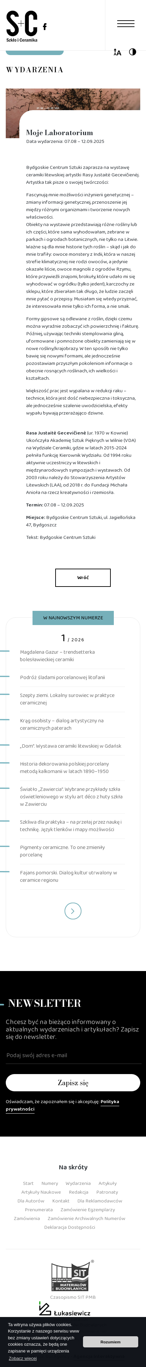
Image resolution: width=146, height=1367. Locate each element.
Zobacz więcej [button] (23, 1358)
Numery (49, 1183)
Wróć (83, 578)
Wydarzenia (78, 1183)
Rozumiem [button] (111, 1342)
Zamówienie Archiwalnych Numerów (86, 1219)
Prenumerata (39, 1210)
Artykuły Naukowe (41, 1192)
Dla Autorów (30, 1201)
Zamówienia (27, 1219)
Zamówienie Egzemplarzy (88, 1210)
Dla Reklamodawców (99, 1201)
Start (28, 1183)
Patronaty (107, 1192)
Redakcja (78, 1192)
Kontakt (60, 1201)
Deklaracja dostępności (69, 1227)
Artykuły (108, 1183)
